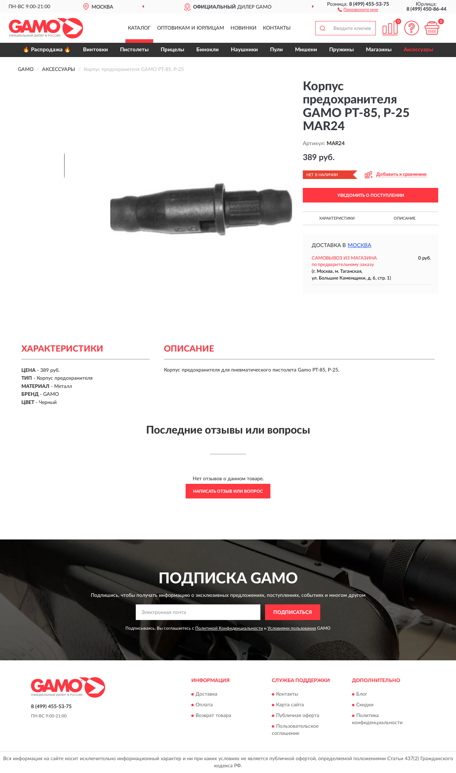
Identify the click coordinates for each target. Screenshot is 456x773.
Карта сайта (290, 704)
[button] (358, 9)
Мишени (306, 49)
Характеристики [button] (336, 218)
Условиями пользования (292, 628)
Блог (361, 694)
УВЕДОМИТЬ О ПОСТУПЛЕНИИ (370, 195)
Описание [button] (404, 218)
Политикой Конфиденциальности (229, 628)
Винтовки (95, 49)
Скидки (364, 704)
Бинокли (207, 49)
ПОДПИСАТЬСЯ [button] (292, 612)
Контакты (277, 28)
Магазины (379, 49)
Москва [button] (359, 245)
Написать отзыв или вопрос (228, 491)
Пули (276, 49)
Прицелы (172, 49)
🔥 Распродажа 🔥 (47, 49)
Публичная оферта (297, 715)
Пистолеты (134, 49)
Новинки (243, 28)
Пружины (341, 49)
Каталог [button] (139, 28)
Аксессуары (418, 49)
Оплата (204, 704)
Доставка (206, 694)
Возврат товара (213, 715)
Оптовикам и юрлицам (190, 28)
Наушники (244, 49)
